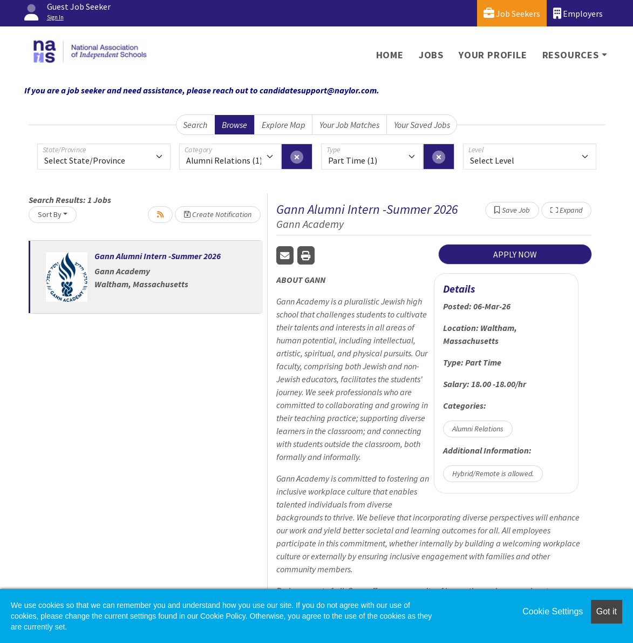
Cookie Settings (552, 611)
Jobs (431, 55)
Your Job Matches (349, 124)
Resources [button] (570, 55)
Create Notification (217, 214)
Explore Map (283, 124)
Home (390, 55)
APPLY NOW (515, 254)
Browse (234, 124)
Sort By (50, 214)
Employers (578, 13)
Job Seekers (512, 13)
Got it (606, 611)
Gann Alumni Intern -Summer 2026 (157, 256)
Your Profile (493, 55)
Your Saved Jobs (422, 124)
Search (195, 124)
